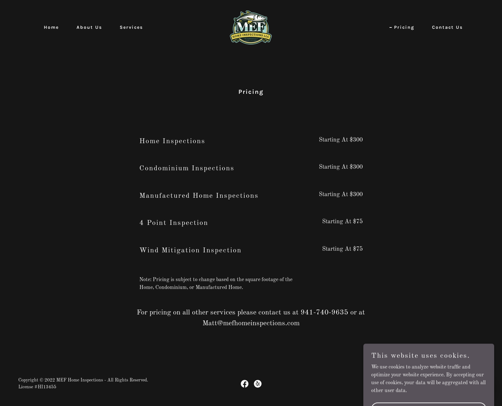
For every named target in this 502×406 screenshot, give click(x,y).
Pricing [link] (404, 27)
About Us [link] (89, 27)
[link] (251, 27)
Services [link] (131, 27)
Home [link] (51, 27)
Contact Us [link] (447, 27)
